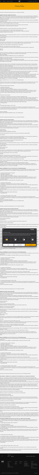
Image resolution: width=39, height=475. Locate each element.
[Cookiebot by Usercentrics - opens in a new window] (30, 229)
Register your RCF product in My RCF (30, 456)
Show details (33, 242)
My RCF (34, 1)
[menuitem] (8, 1)
